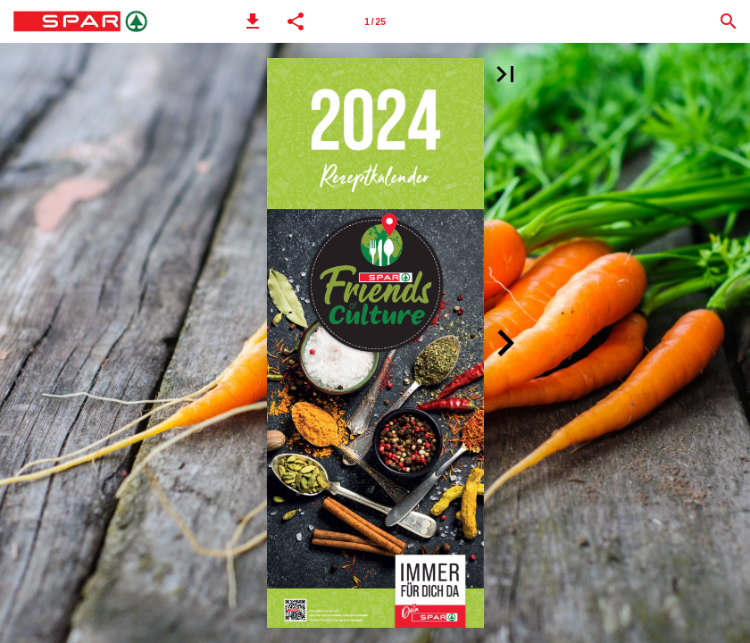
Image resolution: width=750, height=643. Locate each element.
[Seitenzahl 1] (375, 21)
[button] (252, 21)
